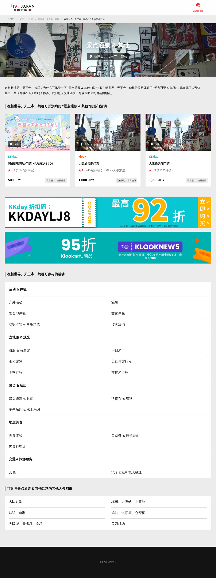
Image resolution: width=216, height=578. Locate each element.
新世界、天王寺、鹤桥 (48, 19)
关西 (21, 19)
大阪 (31, 19)
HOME (11, 19)
